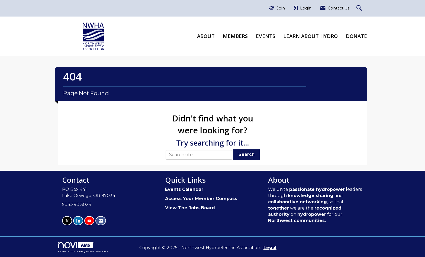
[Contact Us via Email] (100, 221)
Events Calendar (184, 189)
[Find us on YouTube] (89, 221)
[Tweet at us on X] (67, 221)
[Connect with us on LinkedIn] (78, 221)
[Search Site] (359, 8)
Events (265, 36)
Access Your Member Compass (201, 198)
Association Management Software (83, 247)
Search (247, 154)
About (206, 36)
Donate (356, 36)
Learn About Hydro (310, 36)
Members (235, 36)
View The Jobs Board (190, 207)
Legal (269, 247)
